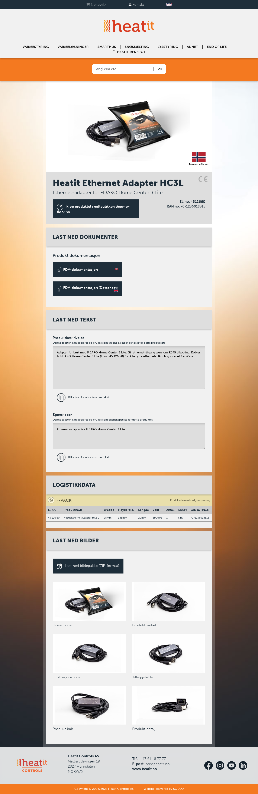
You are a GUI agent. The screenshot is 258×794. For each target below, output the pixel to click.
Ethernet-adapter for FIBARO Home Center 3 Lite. (129, 436)
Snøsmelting (137, 47)
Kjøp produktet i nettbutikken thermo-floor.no (93, 209)
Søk (159, 69)
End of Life (217, 47)
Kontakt (136, 5)
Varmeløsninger (73, 47)
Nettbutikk (96, 5)
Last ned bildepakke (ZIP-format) (88, 566)
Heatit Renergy (129, 52)
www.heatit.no (144, 769)
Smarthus (106, 47)
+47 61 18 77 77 (153, 759)
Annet (192, 47)
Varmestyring (36, 47)
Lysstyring (168, 47)
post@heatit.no (158, 764)
